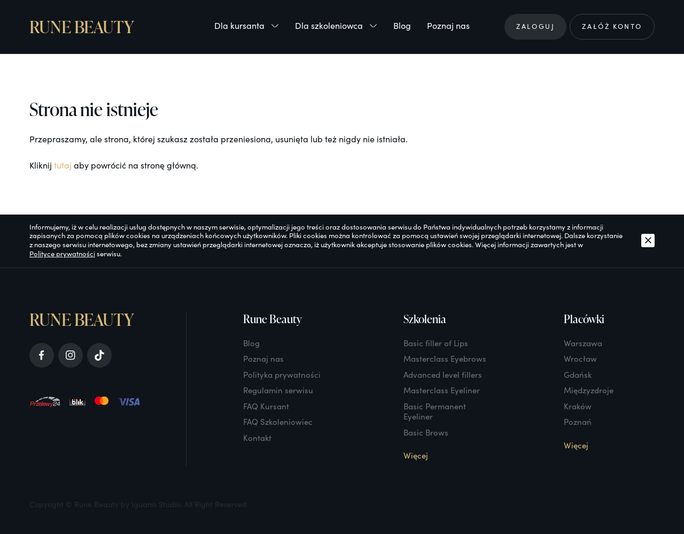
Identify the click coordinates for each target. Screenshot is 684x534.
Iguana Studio (156, 504)
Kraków (578, 406)
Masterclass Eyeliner (441, 390)
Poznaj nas (448, 25)
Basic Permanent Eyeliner (434, 411)
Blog (402, 25)
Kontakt (257, 437)
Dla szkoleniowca (336, 25)
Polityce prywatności (62, 253)
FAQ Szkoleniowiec (278, 421)
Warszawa (583, 343)
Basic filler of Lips (435, 343)
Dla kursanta (246, 25)
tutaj (63, 165)
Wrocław (580, 358)
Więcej (415, 455)
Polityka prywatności (282, 374)
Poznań (578, 421)
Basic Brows (425, 432)
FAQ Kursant (266, 406)
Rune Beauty (81, 26)
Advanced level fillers (442, 374)
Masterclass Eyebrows (444, 358)
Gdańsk (578, 374)
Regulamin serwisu (278, 390)
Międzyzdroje (588, 390)
